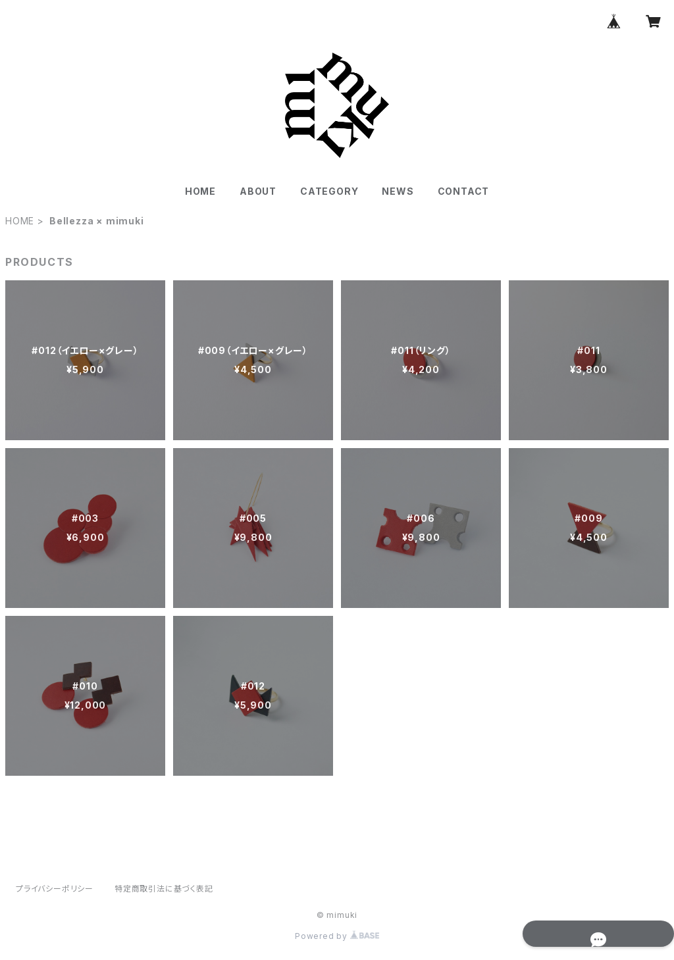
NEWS (397, 191)
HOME (200, 191)
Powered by (337, 936)
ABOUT (258, 191)
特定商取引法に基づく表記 (164, 889)
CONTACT (464, 191)
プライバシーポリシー (54, 889)
